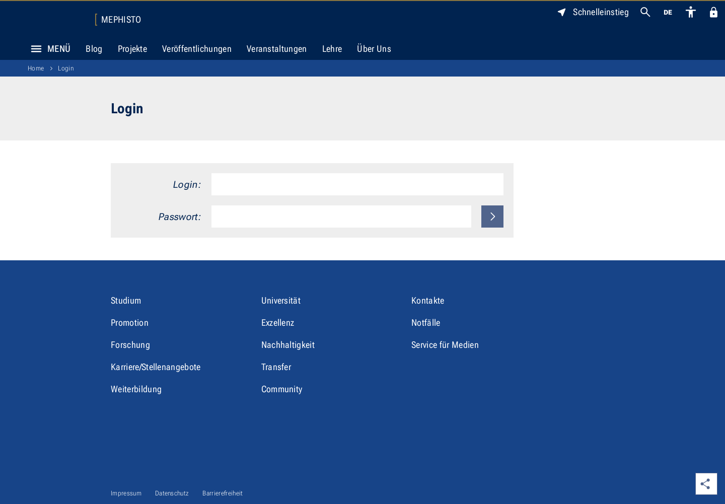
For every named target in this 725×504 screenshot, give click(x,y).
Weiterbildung (136, 389)
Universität (281, 300)
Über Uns (374, 48)
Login (66, 68)
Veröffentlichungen (197, 48)
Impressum (126, 493)
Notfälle (426, 322)
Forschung (130, 344)
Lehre (332, 48)
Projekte (133, 48)
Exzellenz (278, 322)
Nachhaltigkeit (288, 344)
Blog (94, 48)
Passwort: (180, 217)
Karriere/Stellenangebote (156, 367)
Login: (187, 184)
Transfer (276, 367)
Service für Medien (445, 344)
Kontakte (428, 300)
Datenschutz (172, 493)
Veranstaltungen (277, 48)
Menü (47, 49)
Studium (126, 300)
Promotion (130, 322)
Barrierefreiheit (222, 493)
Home (36, 68)
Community (282, 389)
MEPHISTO (121, 20)
